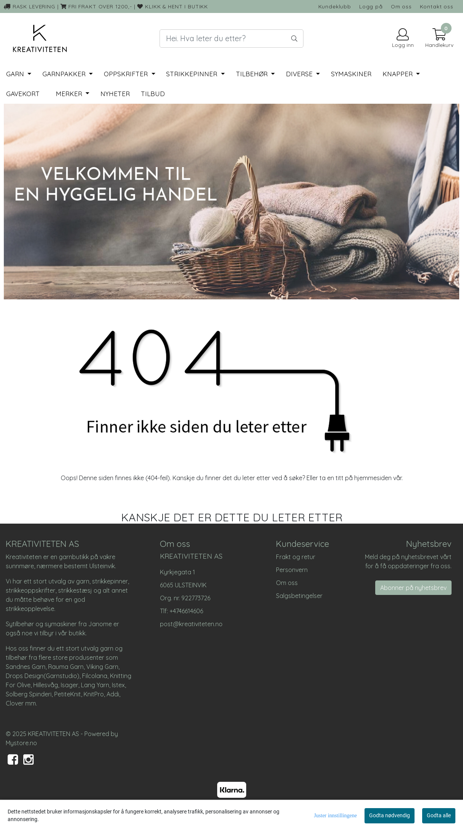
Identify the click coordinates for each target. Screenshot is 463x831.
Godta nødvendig (389, 815)
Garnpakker (64, 74)
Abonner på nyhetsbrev (413, 588)
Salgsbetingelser (299, 596)
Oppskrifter (127, 74)
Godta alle (439, 815)
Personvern (292, 570)
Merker (70, 94)
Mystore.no (21, 743)
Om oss (401, 6)
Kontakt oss (436, 6)
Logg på (371, 6)
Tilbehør (252, 74)
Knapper (398, 74)
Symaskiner (351, 74)
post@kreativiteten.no (191, 624)
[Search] (232, 38)
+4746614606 (186, 611)
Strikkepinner (192, 74)
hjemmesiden (373, 478)
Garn (16, 74)
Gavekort (23, 94)
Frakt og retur (295, 557)
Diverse (300, 74)
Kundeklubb (335, 6)
